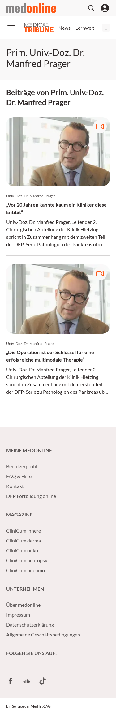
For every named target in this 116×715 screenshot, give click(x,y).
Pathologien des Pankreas (64, 244)
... (106, 28)
